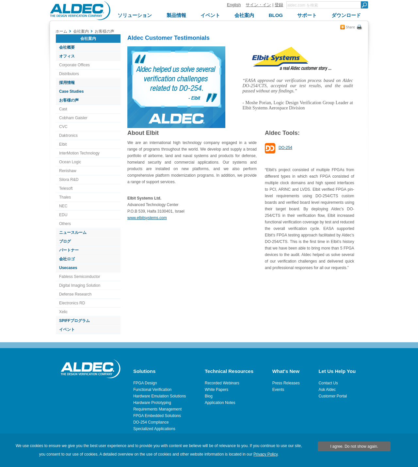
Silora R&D (68, 179)
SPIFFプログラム (74, 320)
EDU (63, 215)
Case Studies (71, 91)
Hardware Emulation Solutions (159, 396)
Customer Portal (332, 396)
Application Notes (220, 402)
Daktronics (68, 135)
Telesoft (65, 188)
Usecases (68, 268)
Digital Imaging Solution (79, 285)
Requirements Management (157, 409)
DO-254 (285, 147)
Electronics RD (72, 303)
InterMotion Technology (79, 153)
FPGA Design (145, 383)
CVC (63, 126)
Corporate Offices (74, 65)
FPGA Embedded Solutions (157, 415)
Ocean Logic (70, 162)
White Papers (216, 389)
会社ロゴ (67, 259)
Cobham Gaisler (73, 118)
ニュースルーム (73, 232)
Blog (209, 396)
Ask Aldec (327, 389)
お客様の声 (69, 100)
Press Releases (286, 383)
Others (65, 223)
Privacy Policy (265, 454)
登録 (279, 4)
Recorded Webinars (222, 383)
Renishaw (67, 171)
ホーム (61, 31)
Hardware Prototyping (152, 402)
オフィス (67, 56)
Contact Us (328, 383)
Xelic (63, 312)
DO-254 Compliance (151, 422)
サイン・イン (258, 4)
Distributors (69, 74)
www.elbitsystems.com (147, 218)
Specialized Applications (154, 429)
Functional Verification (152, 389)
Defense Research (75, 294)
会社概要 (67, 47)
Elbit (63, 144)
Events (278, 389)
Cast (63, 109)
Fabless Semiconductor (79, 276)
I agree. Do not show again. (354, 446)
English (234, 4)
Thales (65, 197)
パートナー (69, 250)
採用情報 (67, 82)
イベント (67, 329)
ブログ (65, 241)
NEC (63, 206)
